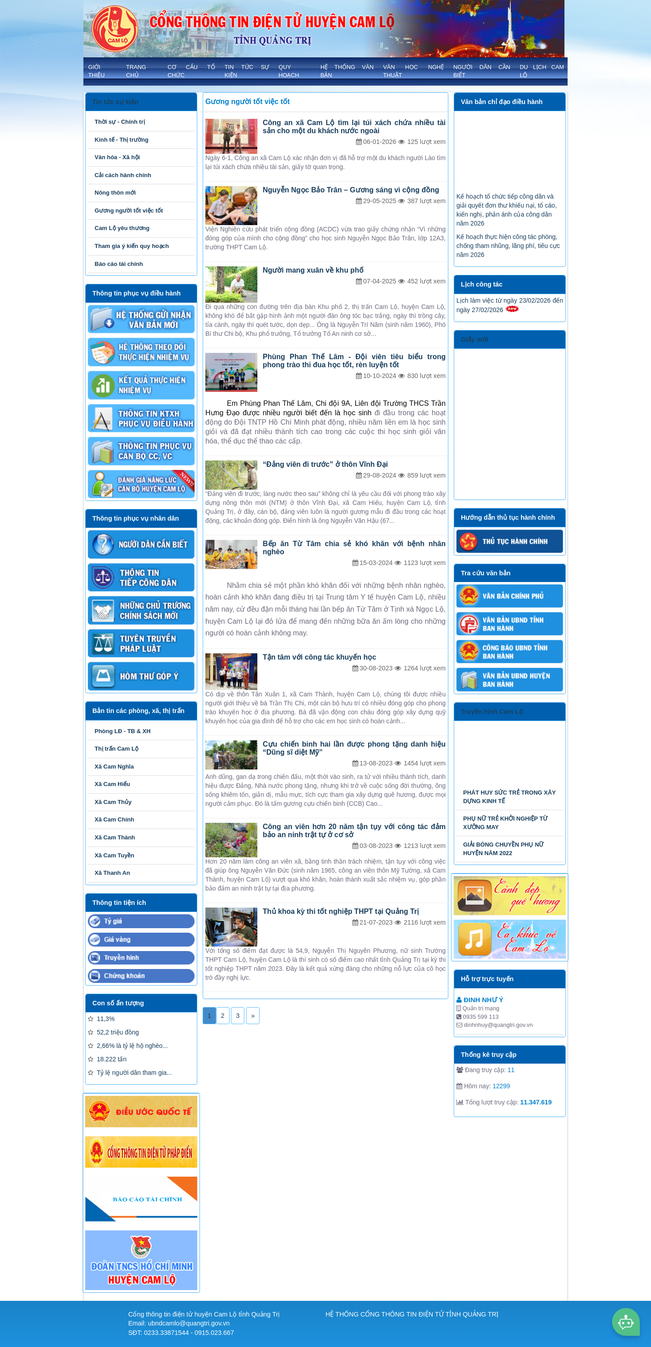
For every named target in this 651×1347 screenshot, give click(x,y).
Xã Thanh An (112, 872)
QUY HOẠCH (288, 71)
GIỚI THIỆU (96, 71)
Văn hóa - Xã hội (117, 157)
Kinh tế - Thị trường (121, 139)
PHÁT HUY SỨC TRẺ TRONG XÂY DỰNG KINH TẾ (509, 796)
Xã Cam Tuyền (114, 855)
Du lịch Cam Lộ (542, 71)
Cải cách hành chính (123, 175)
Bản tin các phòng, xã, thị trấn (138, 710)
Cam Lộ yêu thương (122, 228)
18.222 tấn (107, 1059)
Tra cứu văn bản (486, 573)
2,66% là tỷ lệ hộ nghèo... (128, 1045)
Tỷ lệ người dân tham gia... (130, 1072)
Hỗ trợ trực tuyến (487, 978)
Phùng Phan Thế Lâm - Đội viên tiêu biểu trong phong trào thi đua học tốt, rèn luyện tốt (354, 361)
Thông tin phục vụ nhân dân (135, 518)
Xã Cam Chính (114, 819)
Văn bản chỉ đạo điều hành (501, 101)
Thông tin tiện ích (119, 902)
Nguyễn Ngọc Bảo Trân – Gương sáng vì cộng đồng (351, 190)
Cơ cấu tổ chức (191, 71)
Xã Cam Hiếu (112, 784)
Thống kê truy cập (488, 1054)
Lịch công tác (482, 284)
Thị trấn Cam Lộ (117, 748)
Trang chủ (136, 71)
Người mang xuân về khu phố (313, 270)
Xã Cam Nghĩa (114, 766)
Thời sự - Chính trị (120, 121)
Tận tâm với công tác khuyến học (319, 657)
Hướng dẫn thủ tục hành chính (508, 517)
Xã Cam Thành (115, 837)
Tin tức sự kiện (115, 101)
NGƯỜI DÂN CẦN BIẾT (481, 71)
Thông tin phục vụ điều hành (136, 293)
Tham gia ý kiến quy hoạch (132, 246)
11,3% (101, 1018)
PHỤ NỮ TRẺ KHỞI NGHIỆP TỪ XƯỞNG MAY (505, 822)
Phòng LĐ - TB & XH (123, 731)
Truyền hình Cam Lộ (492, 711)
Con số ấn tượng (118, 1003)
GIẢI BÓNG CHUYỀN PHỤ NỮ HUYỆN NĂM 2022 (503, 848)
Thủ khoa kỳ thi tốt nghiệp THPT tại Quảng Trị (341, 911)
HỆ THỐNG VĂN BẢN (347, 71)
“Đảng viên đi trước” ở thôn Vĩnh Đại (325, 464)
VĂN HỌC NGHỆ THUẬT (413, 71)
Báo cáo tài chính (119, 264)
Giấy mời (474, 339)
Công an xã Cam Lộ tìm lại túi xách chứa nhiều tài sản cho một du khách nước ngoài (354, 127)
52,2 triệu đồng (113, 1032)
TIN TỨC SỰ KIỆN (247, 71)
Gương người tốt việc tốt (129, 210)
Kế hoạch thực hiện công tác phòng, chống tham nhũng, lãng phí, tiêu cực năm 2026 (508, 256)
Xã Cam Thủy (113, 802)
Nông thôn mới (115, 192)
